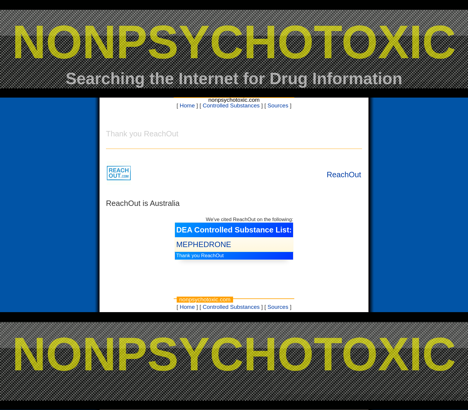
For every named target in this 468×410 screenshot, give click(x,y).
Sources (277, 105)
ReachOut (344, 174)
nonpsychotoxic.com (234, 100)
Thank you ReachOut (200, 255)
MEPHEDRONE (203, 244)
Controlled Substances (231, 105)
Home (187, 105)
